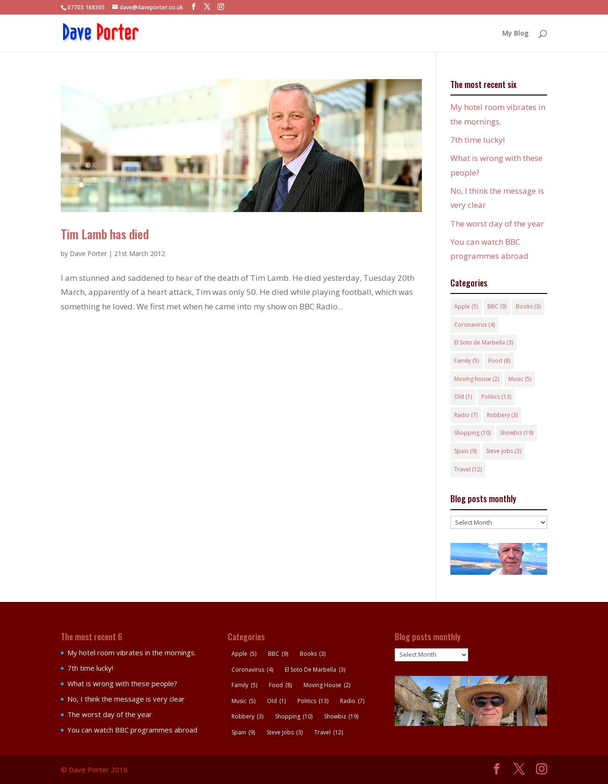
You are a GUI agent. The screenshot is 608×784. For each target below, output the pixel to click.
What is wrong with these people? (122, 683)
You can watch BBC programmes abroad (132, 729)
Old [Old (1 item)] (463, 397)
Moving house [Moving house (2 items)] (476, 379)
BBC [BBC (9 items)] (497, 306)
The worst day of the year (497, 223)
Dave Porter (88, 253)
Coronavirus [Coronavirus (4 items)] (474, 325)
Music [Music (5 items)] (519, 379)
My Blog (515, 33)
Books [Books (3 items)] (528, 306)
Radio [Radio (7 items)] (466, 415)
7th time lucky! (477, 139)
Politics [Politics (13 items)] (496, 397)
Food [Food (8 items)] (499, 361)
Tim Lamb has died (105, 234)
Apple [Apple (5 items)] (466, 306)
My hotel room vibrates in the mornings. (131, 652)
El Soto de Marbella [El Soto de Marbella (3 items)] (483, 342)
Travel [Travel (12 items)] (468, 469)
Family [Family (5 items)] (466, 361)
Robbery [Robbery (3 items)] (502, 415)
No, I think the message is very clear (126, 698)
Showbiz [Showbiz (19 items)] (516, 433)
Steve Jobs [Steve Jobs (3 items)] (503, 451)
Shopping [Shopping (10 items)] (472, 433)
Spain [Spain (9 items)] (465, 451)
